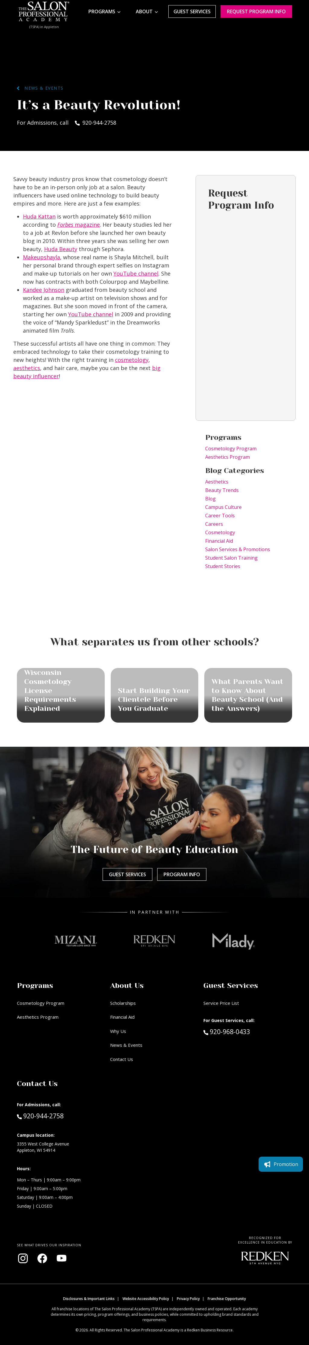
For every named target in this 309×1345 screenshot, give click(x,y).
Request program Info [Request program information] (256, 11)
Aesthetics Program (227, 457)
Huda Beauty (60, 249)
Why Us (118, 1031)
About (144, 11)
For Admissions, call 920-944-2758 (66, 122)
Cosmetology (220, 532)
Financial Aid (219, 541)
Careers (214, 524)
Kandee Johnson (43, 289)
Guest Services (192, 11)
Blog (210, 498)
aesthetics (26, 368)
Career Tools (220, 515)
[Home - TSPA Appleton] (44, 11)
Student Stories (222, 566)
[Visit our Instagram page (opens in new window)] (23, 1258)
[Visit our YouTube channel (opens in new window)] (62, 1258)
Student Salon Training (231, 557)
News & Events (40, 88)
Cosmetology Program (230, 448)
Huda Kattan (39, 216)
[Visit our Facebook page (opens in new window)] (42, 1258)
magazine (78, 224)
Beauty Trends (222, 490)
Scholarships (123, 1003)
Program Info (182, 874)
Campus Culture (223, 507)
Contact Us (121, 1059)
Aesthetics (216, 481)
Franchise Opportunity (227, 1298)
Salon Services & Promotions (237, 549)
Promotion (280, 1164)
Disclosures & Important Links (89, 1298)
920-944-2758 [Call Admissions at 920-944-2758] (40, 1115)
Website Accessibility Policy (146, 1298)
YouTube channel (135, 273)
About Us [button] (127, 985)
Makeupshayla (41, 257)
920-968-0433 (239, 1031)
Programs (101, 11)
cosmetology (131, 359)
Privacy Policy (188, 1298)
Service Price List (221, 1003)
